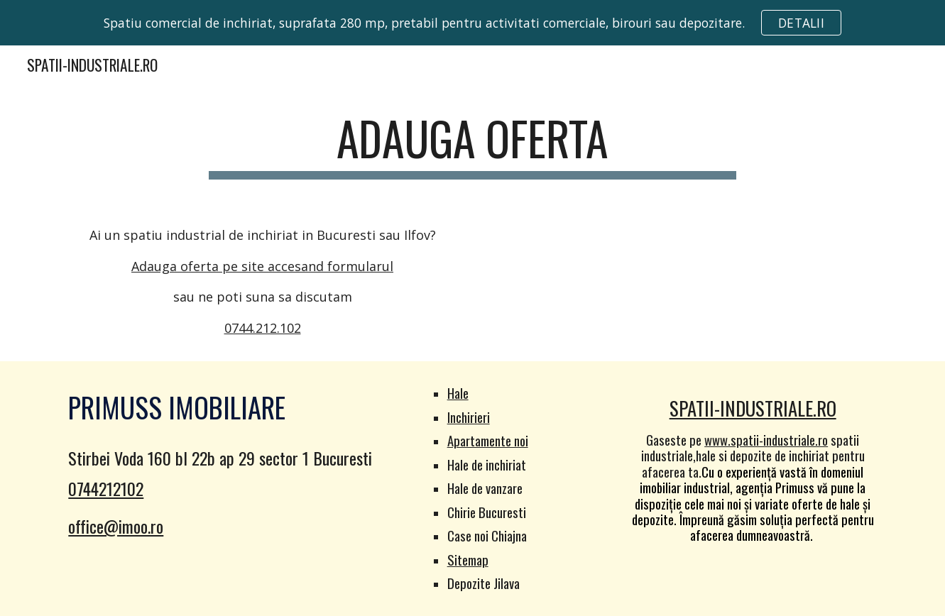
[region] (472, 22)
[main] (473, 145)
